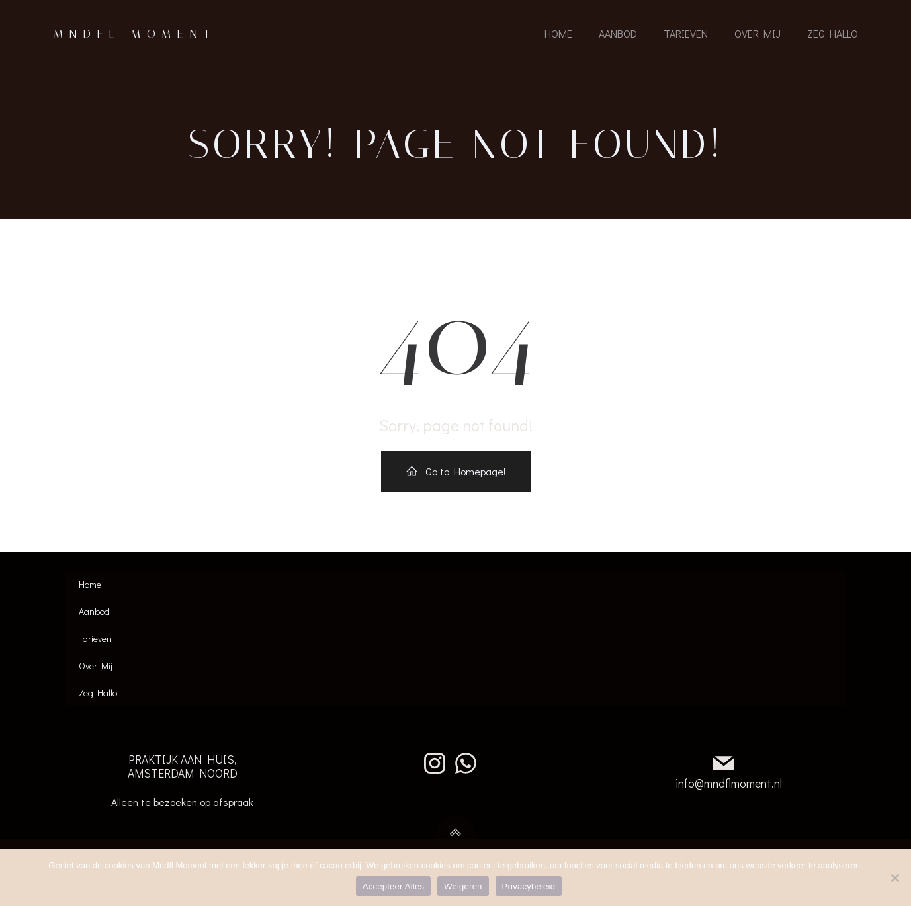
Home (558, 35)
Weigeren (463, 886)
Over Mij (757, 35)
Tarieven (686, 35)
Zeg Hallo (832, 35)
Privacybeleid (529, 886)
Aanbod (618, 35)
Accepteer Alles (393, 886)
